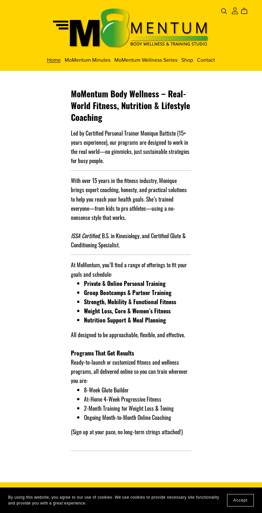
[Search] (224, 11)
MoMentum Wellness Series (145, 60)
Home (54, 60)
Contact (206, 60)
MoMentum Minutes (87, 60)
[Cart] (246, 11)
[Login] (235, 10)
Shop (187, 60)
